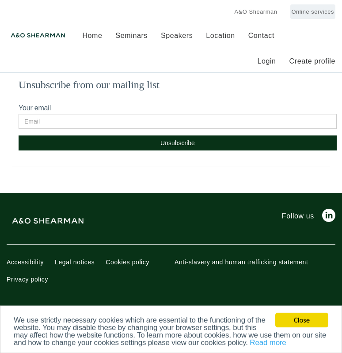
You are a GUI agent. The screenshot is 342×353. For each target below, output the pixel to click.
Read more (268, 343)
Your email (35, 108)
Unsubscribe (177, 142)
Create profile (312, 61)
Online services (313, 11)
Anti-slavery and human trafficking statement (241, 262)
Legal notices (75, 262)
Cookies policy (127, 262)
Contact (261, 35)
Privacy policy (27, 279)
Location (220, 35)
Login (266, 61)
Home (92, 35)
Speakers (177, 35)
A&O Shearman (256, 11)
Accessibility (25, 262)
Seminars (132, 35)
